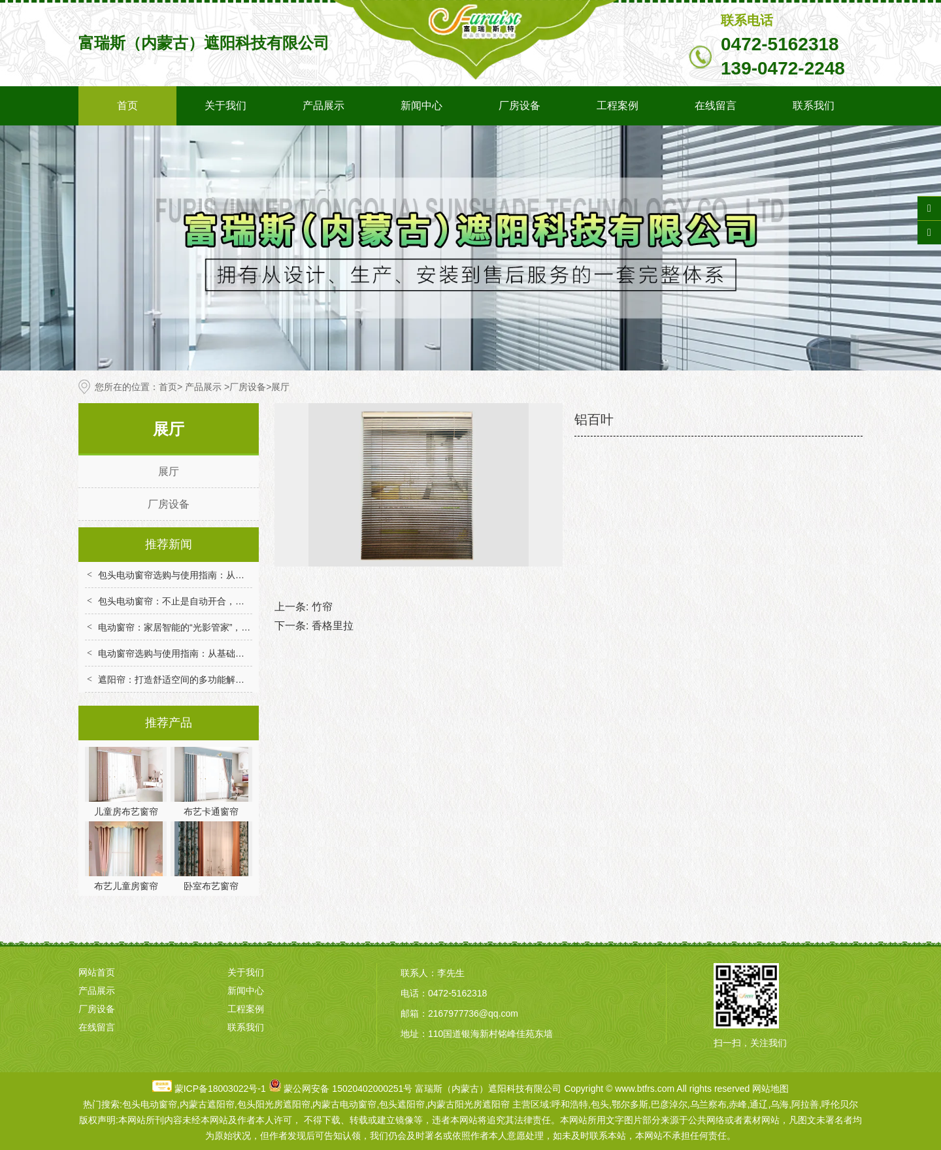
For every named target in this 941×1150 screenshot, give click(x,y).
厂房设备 (519, 105)
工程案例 (617, 105)
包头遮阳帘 (402, 1104)
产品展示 (323, 105)
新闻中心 (421, 105)
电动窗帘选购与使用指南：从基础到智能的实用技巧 (203, 653)
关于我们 (225, 105)
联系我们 (813, 105)
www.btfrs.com (644, 1088)
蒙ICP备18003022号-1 (220, 1088)
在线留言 (715, 105)
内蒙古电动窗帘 (344, 1104)
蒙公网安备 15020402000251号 (348, 1088)
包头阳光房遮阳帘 (273, 1104)
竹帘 (322, 606)
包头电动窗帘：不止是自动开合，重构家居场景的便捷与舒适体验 (230, 601)
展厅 (168, 471)
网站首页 (96, 972)
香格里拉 (333, 625)
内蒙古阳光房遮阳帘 (468, 1104)
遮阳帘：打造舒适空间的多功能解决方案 (180, 679)
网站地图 (770, 1088)
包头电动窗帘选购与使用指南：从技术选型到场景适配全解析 (221, 575)
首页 (127, 105)
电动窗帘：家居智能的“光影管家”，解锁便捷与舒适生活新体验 (224, 627)
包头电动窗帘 (149, 1104)
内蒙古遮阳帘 (207, 1104)
